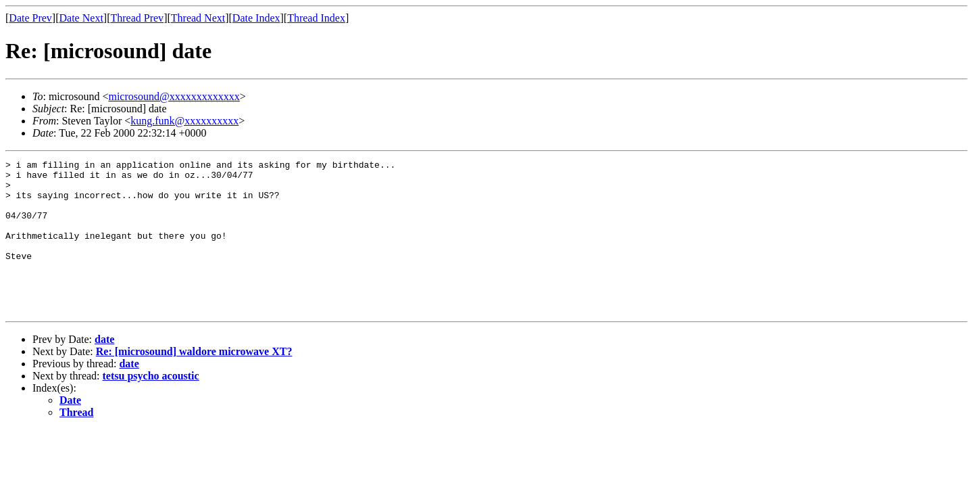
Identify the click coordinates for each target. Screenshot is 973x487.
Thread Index (316, 18)
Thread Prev (137, 18)
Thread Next (198, 18)
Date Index (256, 18)
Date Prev (30, 18)
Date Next (81, 18)
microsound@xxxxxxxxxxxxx (173, 96)
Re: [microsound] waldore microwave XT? (194, 382)
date (104, 369)
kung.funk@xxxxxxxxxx (184, 120)
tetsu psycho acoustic (151, 406)
